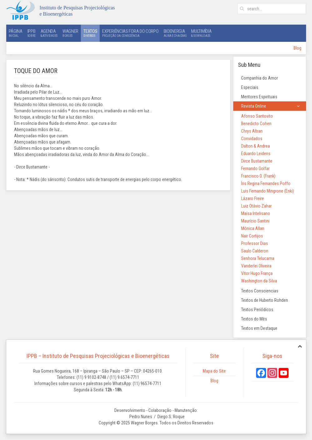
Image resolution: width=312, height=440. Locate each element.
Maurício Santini (255, 220)
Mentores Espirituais (259, 96)
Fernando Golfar (255, 168)
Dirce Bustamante (256, 161)
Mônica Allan (252, 228)
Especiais (249, 87)
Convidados (251, 138)
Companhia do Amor (259, 78)
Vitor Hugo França (257, 273)
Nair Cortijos (252, 235)
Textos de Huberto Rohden (264, 300)
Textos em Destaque (259, 328)
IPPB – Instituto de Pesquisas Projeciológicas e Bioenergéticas (98, 356)
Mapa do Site (214, 371)
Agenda (49, 33)
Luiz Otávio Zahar (256, 205)
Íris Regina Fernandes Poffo (265, 183)
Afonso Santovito (257, 116)
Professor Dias (254, 243)
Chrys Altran (252, 131)
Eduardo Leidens (255, 153)
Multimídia (201, 33)
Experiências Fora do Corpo (130, 33)
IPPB (31, 33)
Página (15, 33)
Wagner (70, 33)
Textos (90, 33)
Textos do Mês (254, 318)
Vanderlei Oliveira (256, 265)
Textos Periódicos (257, 309)
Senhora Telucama (257, 258)
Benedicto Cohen (256, 123)
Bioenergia (175, 33)
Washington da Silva (259, 280)
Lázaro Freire (252, 198)
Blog (297, 48)
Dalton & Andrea (255, 146)
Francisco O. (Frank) (258, 176)
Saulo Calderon (254, 250)
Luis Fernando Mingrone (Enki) (267, 190)
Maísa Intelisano (255, 213)
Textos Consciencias (259, 290)
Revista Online (253, 106)
